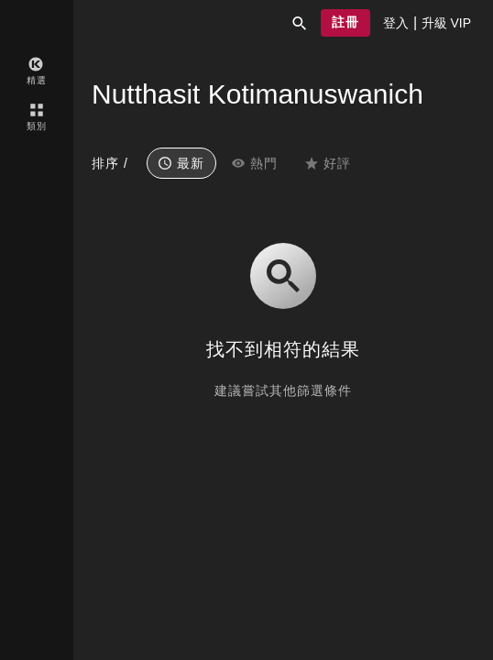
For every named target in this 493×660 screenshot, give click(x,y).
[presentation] (396, 23)
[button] (299, 23)
